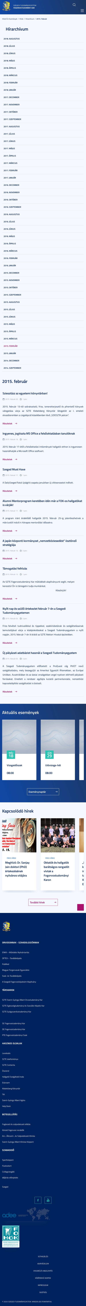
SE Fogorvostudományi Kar (13, 1023)
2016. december (11, 185)
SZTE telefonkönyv (10, 1059)
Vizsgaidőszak (14, 765)
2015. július (9, 309)
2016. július (9, 221)
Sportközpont (8, 1160)
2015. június (9, 316)
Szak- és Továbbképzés (12, 975)
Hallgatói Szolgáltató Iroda (13, 1076)
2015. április (10, 331)
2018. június (9, 53)
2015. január (10, 353)
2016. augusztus (12, 214)
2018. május (9, 60)
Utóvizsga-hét (53, 765)
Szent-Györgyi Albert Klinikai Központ (18, 1141)
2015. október (11, 287)
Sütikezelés (43, 1256)
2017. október (11, 111)
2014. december (11, 360)
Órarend (5, 1070)
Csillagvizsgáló (8, 1171)
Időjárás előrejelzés (10, 1177)
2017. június (9, 141)
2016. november (12, 192)
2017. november (12, 104)
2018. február (11, 82)
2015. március (10, 338)
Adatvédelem (43, 1263)
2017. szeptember (12, 119)
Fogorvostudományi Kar (24, 8)
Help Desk (6, 1106)
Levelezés (6, 1053)
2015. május (9, 324)
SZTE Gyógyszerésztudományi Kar (16, 1011)
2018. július (9, 46)
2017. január (10, 177)
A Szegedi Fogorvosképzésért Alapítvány (19, 981)
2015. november (12, 280)
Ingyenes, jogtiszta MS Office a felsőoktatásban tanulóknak (39, 433)
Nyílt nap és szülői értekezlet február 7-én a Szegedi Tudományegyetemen (34, 611)
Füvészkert (7, 1165)
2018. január (10, 90)
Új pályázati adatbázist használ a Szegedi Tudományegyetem (40, 653)
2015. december (11, 272)
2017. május (9, 148)
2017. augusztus (12, 126)
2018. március (10, 75)
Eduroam (6, 1082)
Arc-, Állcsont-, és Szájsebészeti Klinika (18, 1136)
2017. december (11, 97)
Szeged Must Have (14, 469)
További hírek (37, 902)
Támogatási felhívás (15, 568)
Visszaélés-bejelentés (43, 1271)
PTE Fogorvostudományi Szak (14, 1035)
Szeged (5, 1186)
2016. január (10, 265)
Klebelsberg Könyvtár (11, 1088)
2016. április (10, 243)
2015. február (41, 19)
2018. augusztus (12, 38)
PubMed (5, 964)
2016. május (9, 236)
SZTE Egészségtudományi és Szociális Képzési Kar (23, 1005)
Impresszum (43, 1285)
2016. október (11, 199)
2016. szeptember (12, 207)
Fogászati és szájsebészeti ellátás (16, 1124)
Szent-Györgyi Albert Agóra (13, 1100)
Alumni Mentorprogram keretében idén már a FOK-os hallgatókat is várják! (42, 503)
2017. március (10, 163)
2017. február (11, 170)
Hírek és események (9, 19)
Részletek (7, 423)
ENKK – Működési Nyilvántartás (15, 952)
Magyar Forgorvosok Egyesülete (15, 970)
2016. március (10, 250)
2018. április (10, 68)
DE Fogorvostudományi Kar (13, 1029)
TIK (3, 1094)
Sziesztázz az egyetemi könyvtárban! (25, 393)
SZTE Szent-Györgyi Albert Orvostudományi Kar (22, 999)
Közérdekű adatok (43, 1278)
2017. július (9, 133)
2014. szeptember (12, 368)
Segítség (43, 1292)
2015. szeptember (12, 294)
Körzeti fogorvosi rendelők (13, 1130)
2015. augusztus (12, 302)
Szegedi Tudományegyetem (24, 5)
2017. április (10, 155)
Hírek (21, 19)
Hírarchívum (29, 19)
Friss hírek (11, 858)
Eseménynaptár (37, 792)
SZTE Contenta (8, 1065)
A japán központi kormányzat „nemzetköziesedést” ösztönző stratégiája (40, 543)
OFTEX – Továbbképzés (12, 958)
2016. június (9, 229)
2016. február (11, 258)
